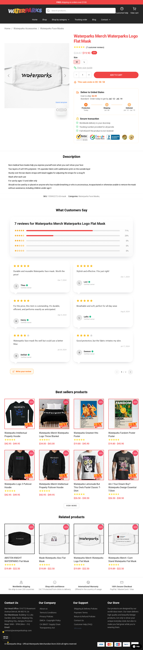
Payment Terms (81, 612)
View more (71, 506)
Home (7, 28)
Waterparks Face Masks (52, 28)
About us (43, 609)
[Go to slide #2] (44, 124)
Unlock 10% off (5, 637)
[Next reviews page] (130, 372)
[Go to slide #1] (29, 124)
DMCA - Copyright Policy (50, 620)
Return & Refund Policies (84, 616)
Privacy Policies (46, 616)
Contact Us (79, 620)
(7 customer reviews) (95, 47)
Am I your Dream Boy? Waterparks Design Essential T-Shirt (122, 487)
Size (76, 57)
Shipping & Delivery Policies (85, 609)
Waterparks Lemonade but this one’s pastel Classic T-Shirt (87, 487)
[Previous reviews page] (116, 372)
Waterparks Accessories (25, 28)
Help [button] (136, 646)
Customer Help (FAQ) (83, 624)
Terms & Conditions (48, 612)
